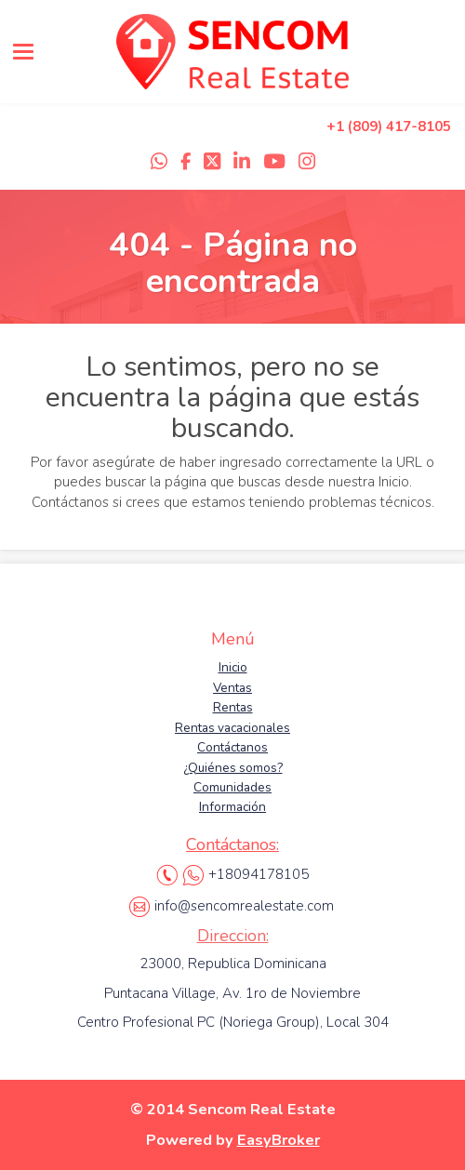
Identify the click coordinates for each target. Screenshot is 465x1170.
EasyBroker (278, 1139)
